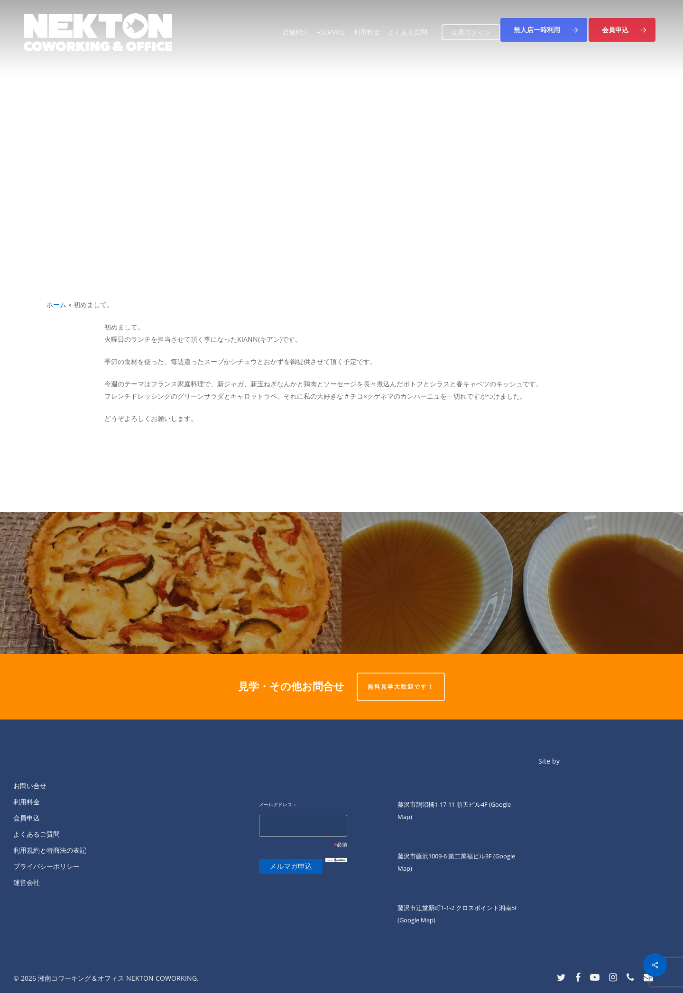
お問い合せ (29, 785)
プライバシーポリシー (46, 866)
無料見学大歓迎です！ (401, 687)
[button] (543, 30)
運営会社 (26, 882)
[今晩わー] (512, 583)
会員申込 (26, 817)
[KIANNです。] (171, 583)
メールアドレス (277, 805)
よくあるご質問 (36, 833)
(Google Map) (416, 920)
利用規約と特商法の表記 (49, 850)
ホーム (56, 304)
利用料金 (26, 801)
